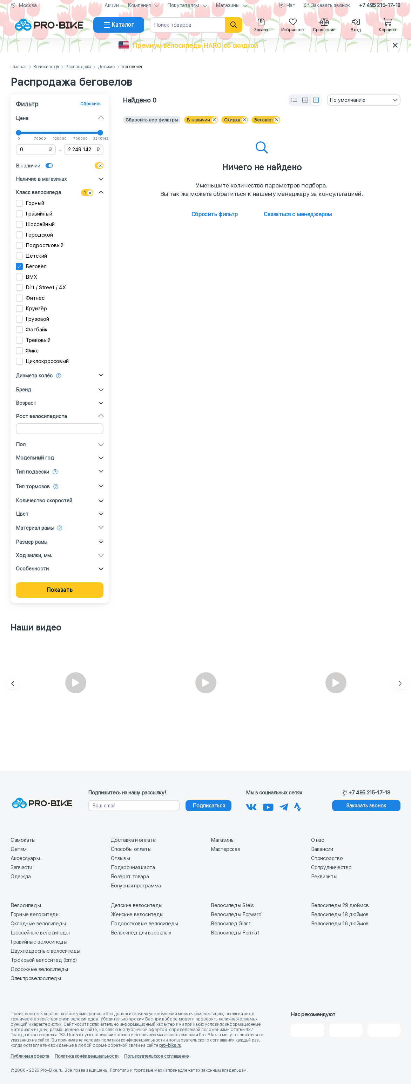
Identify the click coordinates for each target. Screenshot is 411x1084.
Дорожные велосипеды (39, 969)
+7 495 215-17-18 (379, 5)
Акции (112, 5)
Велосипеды (46, 67)
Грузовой (32, 319)
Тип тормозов (33, 486)
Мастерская (225, 849)
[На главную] (49, 24)
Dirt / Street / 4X (41, 287)
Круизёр (31, 308)
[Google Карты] (384, 1030)
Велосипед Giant (230, 923)
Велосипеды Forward (236, 914)
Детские (106, 67)
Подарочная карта (133, 867)
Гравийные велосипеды (39, 942)
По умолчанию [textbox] (347, 100)
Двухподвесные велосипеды (45, 951)
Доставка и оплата (133, 840)
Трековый (33, 340)
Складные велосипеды (38, 923)
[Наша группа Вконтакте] (251, 806)
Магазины (228, 5)
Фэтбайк (32, 329)
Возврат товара (130, 876)
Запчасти (21, 867)
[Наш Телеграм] (283, 806)
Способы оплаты (131, 849)
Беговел (31, 266)
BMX (26, 276)
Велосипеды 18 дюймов (340, 914)
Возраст (26, 403)
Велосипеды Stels (232, 905)
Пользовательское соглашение (156, 1056)
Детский (31, 255)
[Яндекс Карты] (345, 1030)
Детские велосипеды (136, 905)
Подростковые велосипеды (144, 923)
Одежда (21, 876)
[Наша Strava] (297, 806)
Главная (19, 67)
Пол (21, 444)
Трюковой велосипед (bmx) (44, 960)
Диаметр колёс (34, 375)
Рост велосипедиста (41, 416)
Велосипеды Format (235, 933)
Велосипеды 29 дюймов (340, 905)
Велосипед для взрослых (141, 933)
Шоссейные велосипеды (40, 933)
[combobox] (363, 100)
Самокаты (23, 840)
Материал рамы (35, 528)
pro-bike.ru (170, 1045)
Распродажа (78, 67)
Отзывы (120, 858)
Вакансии (322, 849)
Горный (30, 203)
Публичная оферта (30, 1056)
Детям (18, 849)
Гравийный (34, 213)
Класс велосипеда (38, 192)
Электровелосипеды (36, 978)
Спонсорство (327, 858)
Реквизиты (324, 876)
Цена (22, 118)
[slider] (18, 133)
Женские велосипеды (137, 914)
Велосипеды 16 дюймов (340, 923)
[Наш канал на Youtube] (268, 806)
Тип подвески (32, 472)
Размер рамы (31, 542)
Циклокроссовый (42, 361)
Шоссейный (35, 224)
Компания (139, 5)
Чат (291, 5)
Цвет (22, 514)
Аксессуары (25, 858)
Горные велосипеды (35, 914)
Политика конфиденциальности (87, 1056)
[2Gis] (307, 1030)
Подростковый (39, 245)
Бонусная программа (136, 886)
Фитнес (30, 298)
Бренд (23, 389)
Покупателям (183, 5)
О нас (317, 840)
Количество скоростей (44, 500)
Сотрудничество (331, 867)
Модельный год (35, 458)
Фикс (27, 350)
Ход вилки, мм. (34, 555)
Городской (34, 234)
